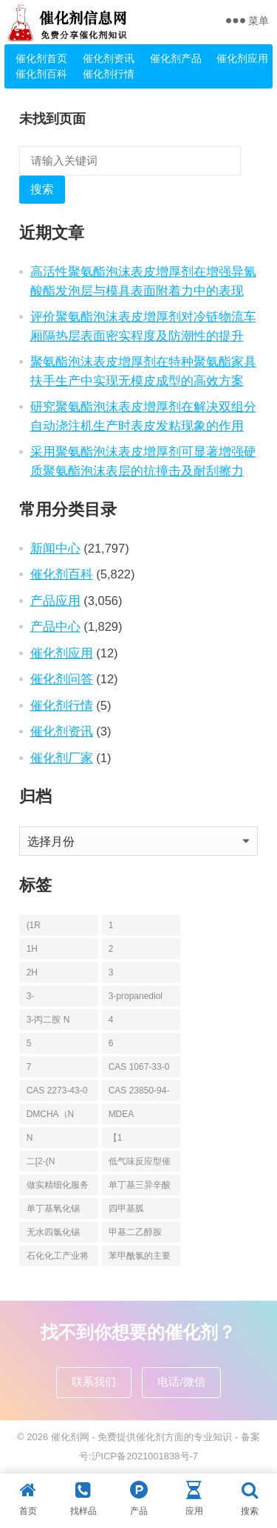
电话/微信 (181, 1381)
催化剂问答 (61, 678)
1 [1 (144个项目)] (111, 925)
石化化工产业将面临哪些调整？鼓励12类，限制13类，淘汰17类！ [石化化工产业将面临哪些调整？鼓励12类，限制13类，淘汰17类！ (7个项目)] (58, 1258)
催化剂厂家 (61, 757)
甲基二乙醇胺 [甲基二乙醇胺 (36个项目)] (135, 1232)
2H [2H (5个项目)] (32, 972)
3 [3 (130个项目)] (111, 972)
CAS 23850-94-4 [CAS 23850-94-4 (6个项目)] (139, 1093)
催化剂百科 (41, 74)
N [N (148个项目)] (30, 1138)
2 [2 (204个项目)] (111, 949)
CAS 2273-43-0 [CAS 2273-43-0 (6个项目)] (57, 1090)
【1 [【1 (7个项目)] (116, 1138)
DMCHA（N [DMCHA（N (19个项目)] (51, 1114)
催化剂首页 (41, 58)
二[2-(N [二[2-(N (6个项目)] (41, 1161)
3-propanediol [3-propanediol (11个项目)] (136, 996)
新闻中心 (55, 548)
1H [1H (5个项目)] (32, 949)
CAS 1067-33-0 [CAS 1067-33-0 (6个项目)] (139, 1067)
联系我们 (94, 1381)
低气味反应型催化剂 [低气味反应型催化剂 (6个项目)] (140, 1164)
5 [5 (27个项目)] (29, 1043)
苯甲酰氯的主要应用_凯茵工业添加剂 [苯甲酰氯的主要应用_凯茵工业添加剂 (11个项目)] (140, 1258)
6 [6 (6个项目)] (111, 1043)
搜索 (42, 189)
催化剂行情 (108, 74)
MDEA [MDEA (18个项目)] (121, 1114)
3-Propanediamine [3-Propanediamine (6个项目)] (56, 998)
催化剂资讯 (108, 58)
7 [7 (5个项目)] (29, 1067)
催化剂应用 (242, 58)
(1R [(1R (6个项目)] (34, 925)
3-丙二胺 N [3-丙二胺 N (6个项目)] (48, 1019)
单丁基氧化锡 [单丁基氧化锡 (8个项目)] (53, 1208)
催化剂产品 (176, 58)
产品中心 (55, 626)
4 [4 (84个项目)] (111, 1019)
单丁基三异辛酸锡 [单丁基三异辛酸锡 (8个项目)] (140, 1187)
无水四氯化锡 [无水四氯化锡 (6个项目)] (53, 1232)
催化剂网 (70, 1436)
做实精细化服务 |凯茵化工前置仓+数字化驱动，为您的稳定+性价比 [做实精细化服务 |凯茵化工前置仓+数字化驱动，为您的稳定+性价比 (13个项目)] (58, 1187)
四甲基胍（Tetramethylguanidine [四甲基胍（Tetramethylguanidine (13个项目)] (138, 1211)
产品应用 (55, 600)
